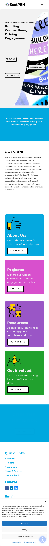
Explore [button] (15, 289)
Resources (11, 467)
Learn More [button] (17, 251)
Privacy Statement (29, 542)
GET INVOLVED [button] (12, 75)
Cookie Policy (17, 542)
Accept (24, 523)
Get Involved (12, 475)
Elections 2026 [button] (37, 67)
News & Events (13, 471)
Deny (24, 530)
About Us (10, 458)
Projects (9, 463)
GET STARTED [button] (17, 342)
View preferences (24, 536)
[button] (45, 501)
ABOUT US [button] (10, 59)
